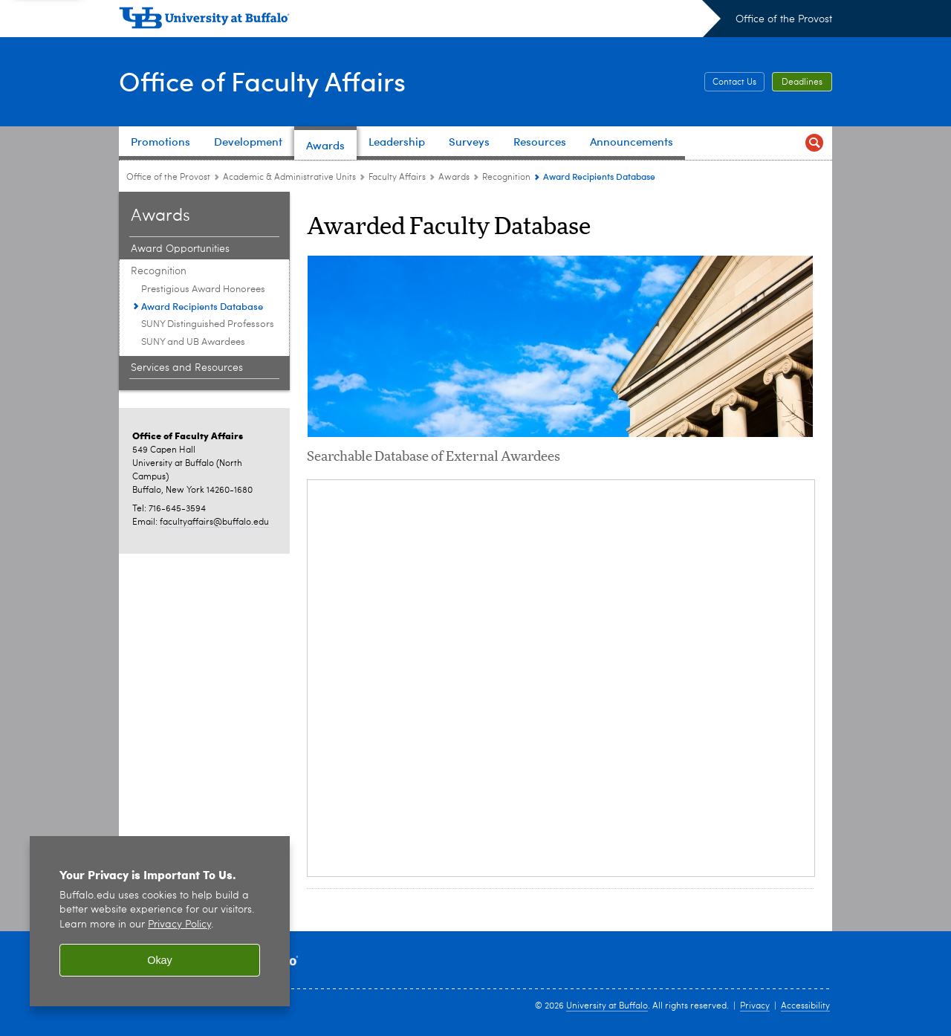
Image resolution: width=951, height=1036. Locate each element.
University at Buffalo (607, 1006)
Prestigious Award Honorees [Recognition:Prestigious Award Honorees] (203, 289)
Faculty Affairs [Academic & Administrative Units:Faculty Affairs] (397, 177)
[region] (160, 921)
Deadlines (802, 82)
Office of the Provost (784, 19)
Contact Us (734, 82)
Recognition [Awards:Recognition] (506, 177)
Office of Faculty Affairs (262, 80)
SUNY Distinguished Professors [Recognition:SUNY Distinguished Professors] (207, 324)
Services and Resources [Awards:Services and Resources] (187, 368)
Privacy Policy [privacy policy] (179, 924)
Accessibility (805, 1006)
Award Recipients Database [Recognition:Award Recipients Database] (202, 306)
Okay (159, 960)
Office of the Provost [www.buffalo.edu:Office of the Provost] (168, 177)
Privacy (755, 1006)
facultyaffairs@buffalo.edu (214, 522)
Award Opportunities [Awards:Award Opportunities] (180, 249)
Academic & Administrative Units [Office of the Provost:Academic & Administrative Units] (289, 177)
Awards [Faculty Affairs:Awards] (454, 177)
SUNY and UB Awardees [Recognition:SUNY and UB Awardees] (193, 342)
